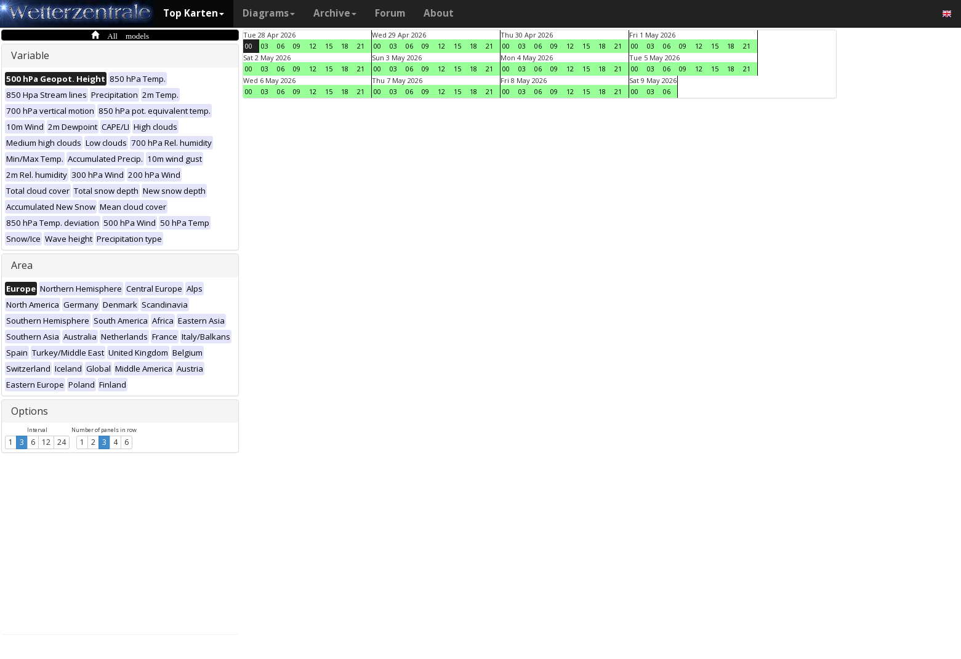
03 (264, 45)
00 (248, 45)
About (439, 13)
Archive (334, 13)
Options (29, 411)
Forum (390, 13)
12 (46, 442)
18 (344, 45)
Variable (30, 55)
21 (360, 45)
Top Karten (193, 13)
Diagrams (269, 13)
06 (280, 45)
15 (328, 45)
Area (22, 265)
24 (61, 442)
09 (296, 45)
